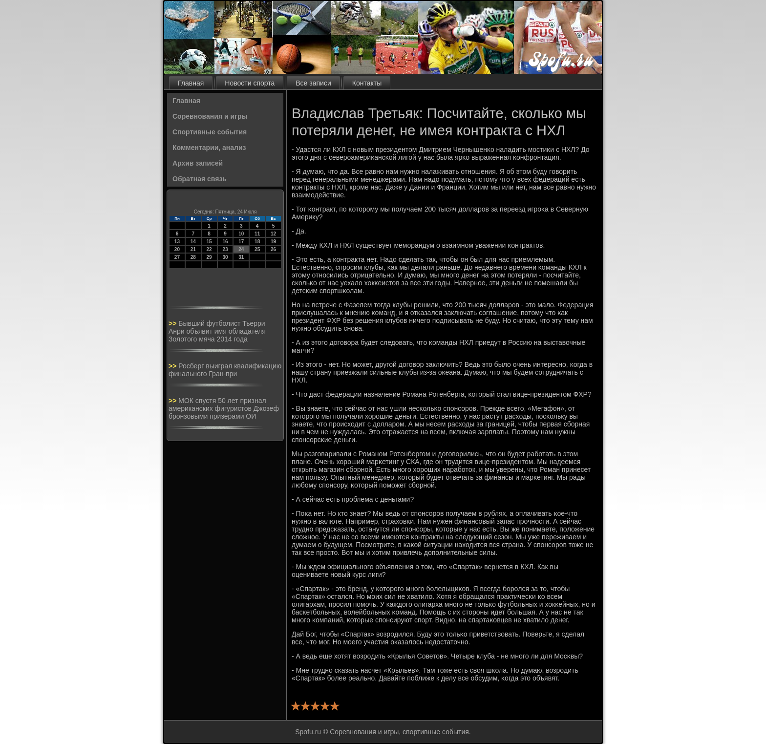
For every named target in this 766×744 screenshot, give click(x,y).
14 (193, 241)
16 (225, 241)
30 (225, 257)
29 (209, 257)
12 (273, 233)
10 (241, 233)
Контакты (367, 83)
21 (193, 249)
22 (209, 249)
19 (273, 241)
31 (241, 257)
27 (177, 257)
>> (173, 323)
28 (193, 257)
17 (241, 241)
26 (273, 249)
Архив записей (197, 163)
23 (225, 249)
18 (257, 241)
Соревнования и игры (209, 116)
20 (177, 249)
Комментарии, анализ (209, 147)
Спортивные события (209, 132)
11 (257, 233)
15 (209, 241)
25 (257, 249)
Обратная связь (199, 179)
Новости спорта (250, 83)
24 (241, 249)
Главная (191, 83)
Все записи (313, 83)
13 (177, 241)
